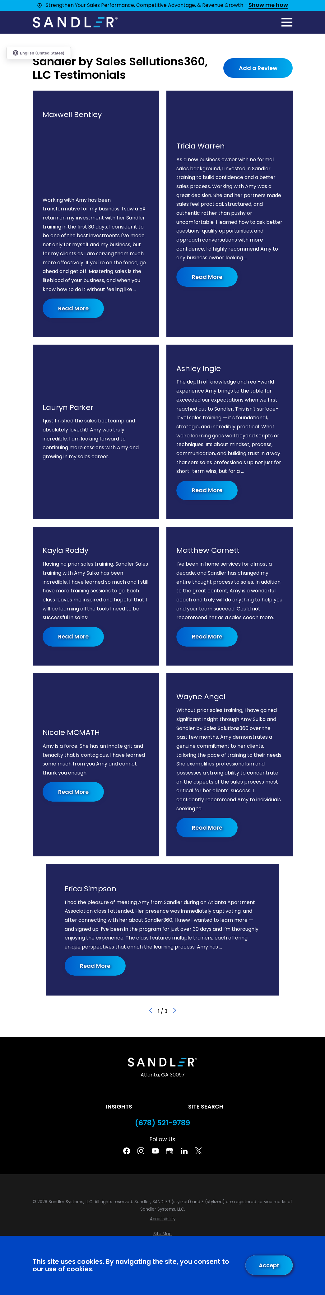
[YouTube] (155, 1150)
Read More (73, 308)
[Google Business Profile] (169, 1150)
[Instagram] (140, 1150)
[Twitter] (198, 1150)
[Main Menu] (286, 22)
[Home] (75, 22)
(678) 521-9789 (162, 1123)
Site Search (205, 1106)
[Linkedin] (184, 1150)
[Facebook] (126, 1150)
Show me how (268, 5)
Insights (119, 1106)
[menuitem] (163, 1219)
